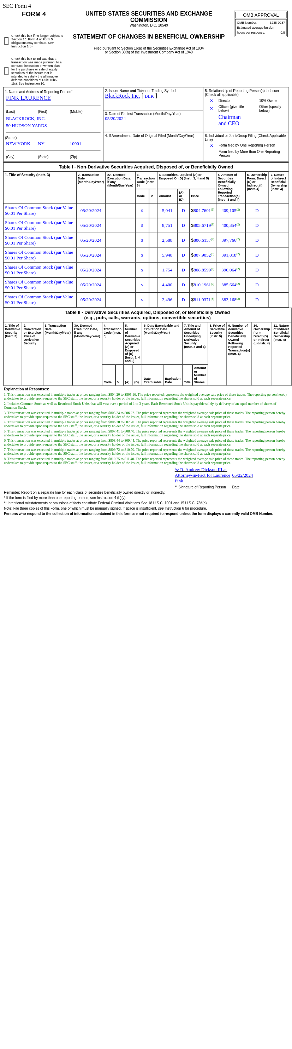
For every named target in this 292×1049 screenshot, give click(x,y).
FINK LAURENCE (28, 98)
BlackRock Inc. (122, 96)
